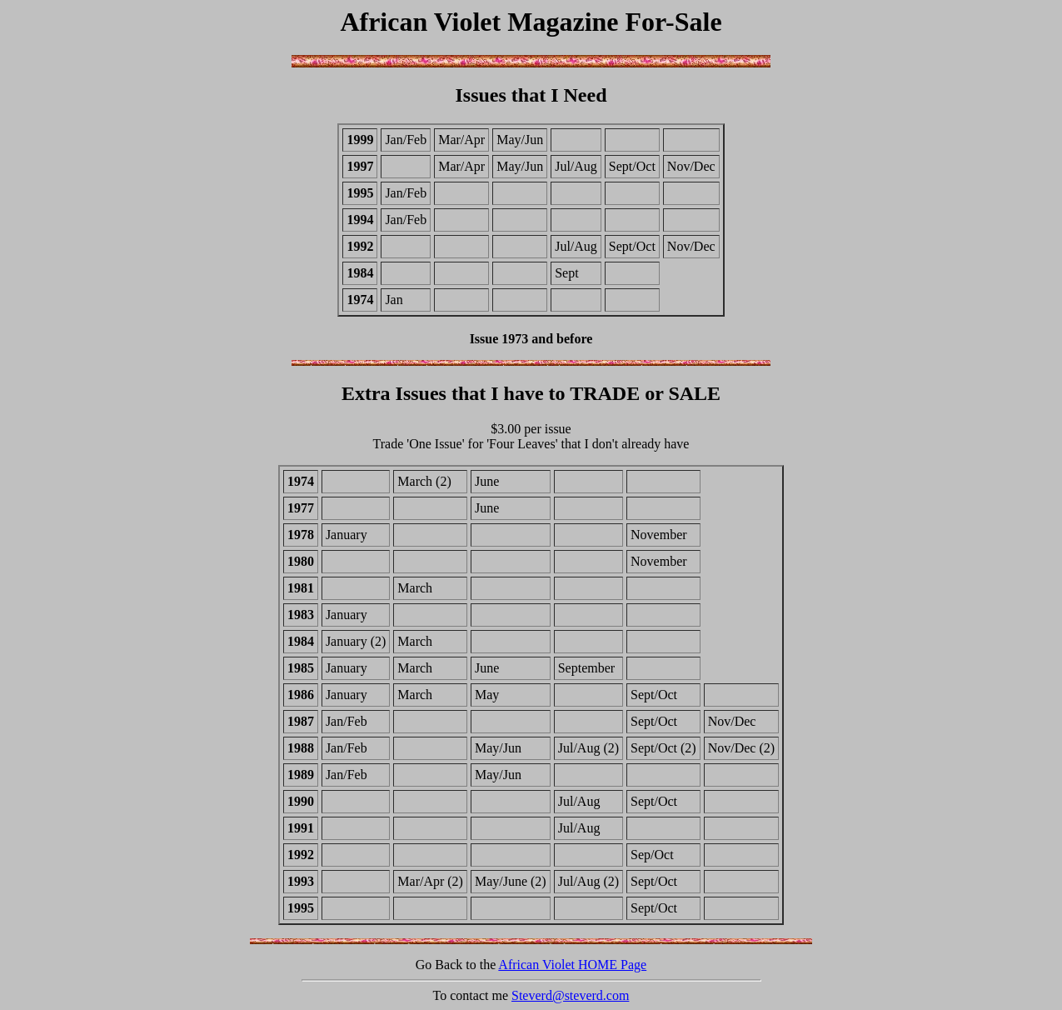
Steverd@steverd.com (570, 995)
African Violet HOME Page (572, 965)
